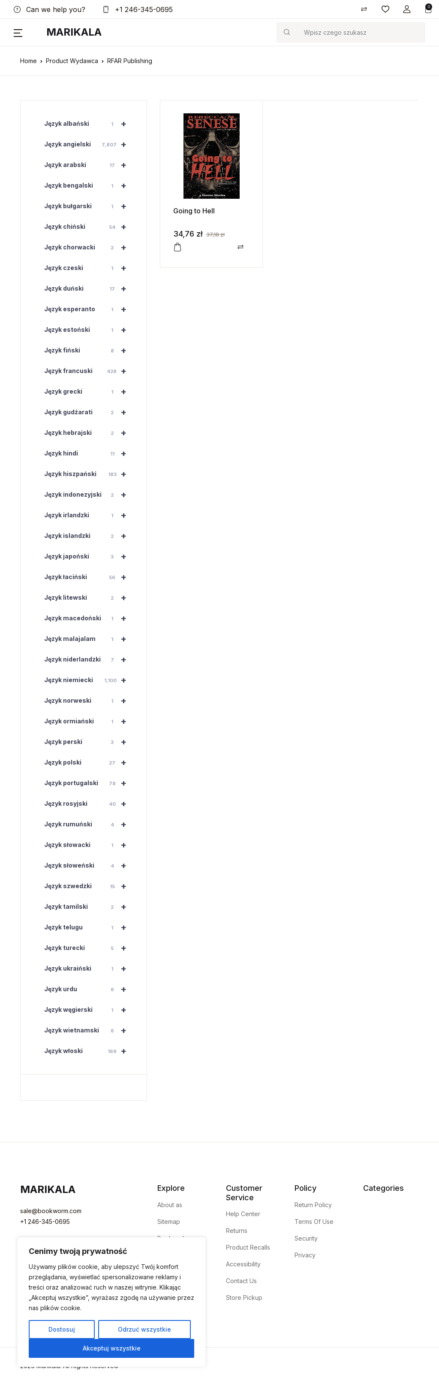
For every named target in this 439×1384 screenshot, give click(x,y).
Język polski (89, 762)
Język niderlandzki (89, 659)
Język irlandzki (89, 515)
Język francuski (89, 371)
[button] (407, 9)
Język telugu (89, 927)
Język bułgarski (89, 206)
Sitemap (168, 1221)
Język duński (89, 288)
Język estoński (89, 329)
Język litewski (89, 597)
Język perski (89, 741)
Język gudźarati (89, 412)
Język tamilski (89, 906)
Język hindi (89, 453)
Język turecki (89, 948)
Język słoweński (89, 865)
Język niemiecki (89, 680)
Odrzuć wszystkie (144, 1329)
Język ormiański (89, 721)
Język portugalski (89, 783)
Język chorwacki (89, 247)
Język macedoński (89, 618)
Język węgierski (89, 1009)
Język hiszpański (89, 474)
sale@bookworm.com (50, 1210)
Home (28, 60)
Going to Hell (194, 210)
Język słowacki (89, 845)
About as (169, 1204)
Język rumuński (89, 824)
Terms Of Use (314, 1221)
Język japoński (89, 556)
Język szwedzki (89, 886)
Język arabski (89, 165)
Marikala (74, 32)
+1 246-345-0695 (137, 9)
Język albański (89, 123)
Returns (236, 1230)
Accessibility (243, 1264)
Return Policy (313, 1204)
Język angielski (89, 144)
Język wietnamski (89, 1030)
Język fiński (89, 350)
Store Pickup (244, 1297)
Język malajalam (89, 638)
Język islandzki (89, 535)
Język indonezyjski (89, 494)
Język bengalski (89, 185)
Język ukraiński (89, 968)
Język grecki (89, 391)
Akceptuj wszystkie (112, 1348)
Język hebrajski (89, 432)
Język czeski (89, 268)
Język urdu (89, 989)
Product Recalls (248, 1247)
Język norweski (89, 700)
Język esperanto (89, 309)
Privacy (305, 1255)
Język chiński (89, 226)
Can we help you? (49, 9)
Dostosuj (61, 1329)
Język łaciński (89, 577)
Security (306, 1238)
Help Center (243, 1213)
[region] (111, 1302)
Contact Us (241, 1280)
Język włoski (89, 1051)
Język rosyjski (89, 803)
